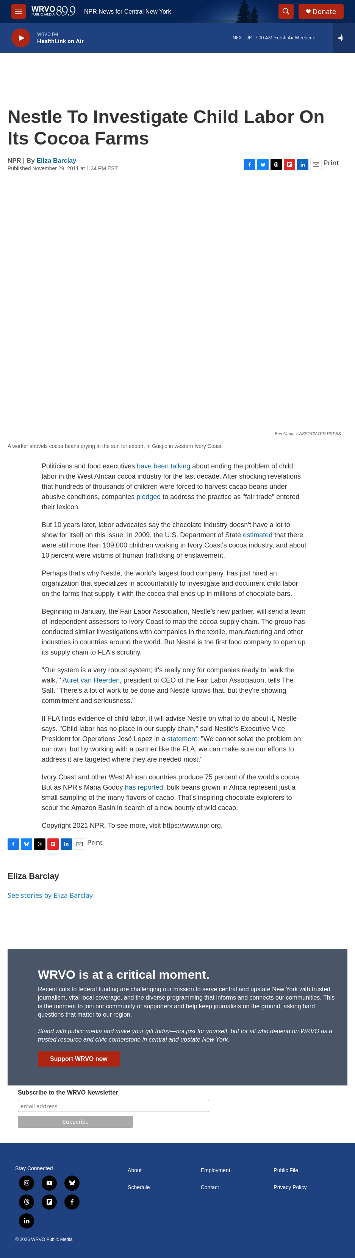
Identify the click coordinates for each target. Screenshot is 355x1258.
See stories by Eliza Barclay (50, 895)
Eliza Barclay (57, 160)
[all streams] (344, 38)
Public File (286, 1170)
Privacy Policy (290, 1187)
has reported (144, 787)
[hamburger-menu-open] (18, 11)
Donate (324, 12)
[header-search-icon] (286, 11)
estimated (258, 535)
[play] (21, 38)
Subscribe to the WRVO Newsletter (68, 1092)
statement (182, 739)
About (135, 1170)
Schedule (139, 1187)
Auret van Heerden (91, 680)
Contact (210, 1187)
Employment (215, 1170)
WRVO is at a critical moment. (124, 974)
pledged (148, 497)
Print (331, 162)
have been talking (163, 466)
